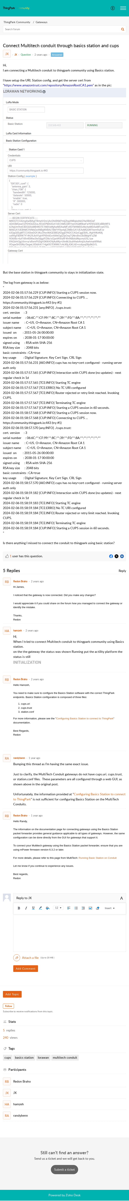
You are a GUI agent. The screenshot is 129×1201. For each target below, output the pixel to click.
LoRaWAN (43, 1057)
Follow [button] (8, 1006)
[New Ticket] (64, 1169)
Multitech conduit (65, 1057)
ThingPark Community (17, 22)
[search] (64, 29)
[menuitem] (113, 8)
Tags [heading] (11, 1048)
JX (15, 54)
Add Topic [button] (12, 994)
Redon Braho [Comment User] (20, 581)
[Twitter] (116, 556)
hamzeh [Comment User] (17, 630)
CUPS (7, 1057)
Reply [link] (122, 571)
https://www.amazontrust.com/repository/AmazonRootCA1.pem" (49, 85)
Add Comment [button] (25, 968)
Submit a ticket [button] (64, 1169)
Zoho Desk (73, 1195)
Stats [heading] (12, 1021)
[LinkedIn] (122, 556)
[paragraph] (64, 304)
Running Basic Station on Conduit (98, 857)
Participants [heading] (17, 1069)
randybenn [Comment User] (19, 758)
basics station (24, 1057)
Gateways (41, 22)
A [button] (121, 898)
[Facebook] (111, 556)
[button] (113, 8)
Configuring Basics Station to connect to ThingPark (84, 718)
